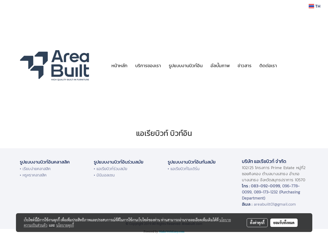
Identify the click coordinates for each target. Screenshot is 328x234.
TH (314, 6)
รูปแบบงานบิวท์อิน (186, 65)
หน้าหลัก (119, 65)
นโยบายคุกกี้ (65, 225)
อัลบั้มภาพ (220, 65)
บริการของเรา (148, 65)
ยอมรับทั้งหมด (284, 222)
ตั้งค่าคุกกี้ (257, 222)
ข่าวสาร (245, 65)
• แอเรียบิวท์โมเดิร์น (184, 169)
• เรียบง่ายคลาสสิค (35, 169)
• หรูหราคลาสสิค (33, 175)
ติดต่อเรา (268, 65)
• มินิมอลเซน (104, 175)
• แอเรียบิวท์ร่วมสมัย (110, 169)
